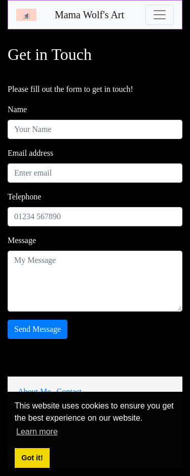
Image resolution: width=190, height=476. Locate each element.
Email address (30, 153)
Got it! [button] (32, 458)
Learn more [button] (37, 431)
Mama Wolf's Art (89, 14)
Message (22, 240)
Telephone (24, 196)
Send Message (37, 329)
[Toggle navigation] (159, 15)
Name (17, 109)
